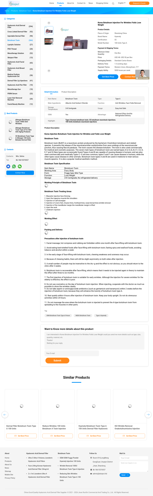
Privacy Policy (10, 478)
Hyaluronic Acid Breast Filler (20, 69)
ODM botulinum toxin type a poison (58, 315)
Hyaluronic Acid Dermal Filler (20, 26)
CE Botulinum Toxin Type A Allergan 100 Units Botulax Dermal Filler (24, 138)
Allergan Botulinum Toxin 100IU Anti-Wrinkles (22, 122)
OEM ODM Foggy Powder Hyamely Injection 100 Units (70, 459)
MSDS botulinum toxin (83, 315)
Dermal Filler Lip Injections (20, 80)
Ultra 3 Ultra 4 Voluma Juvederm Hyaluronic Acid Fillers (40, 459)
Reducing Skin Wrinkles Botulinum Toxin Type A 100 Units (70, 477)
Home (7, 458)
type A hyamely (101, 315)
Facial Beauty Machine (20, 104)
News (7, 468)
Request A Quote (139, 3)
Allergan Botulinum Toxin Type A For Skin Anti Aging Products (23, 130)
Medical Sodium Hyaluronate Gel (20, 75)
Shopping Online (102, 3)
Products (8, 461)
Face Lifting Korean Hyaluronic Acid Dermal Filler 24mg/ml (39, 467)
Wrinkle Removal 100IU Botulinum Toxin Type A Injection (72, 467)
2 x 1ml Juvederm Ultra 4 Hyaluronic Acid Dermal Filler (39, 475)
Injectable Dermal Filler (20, 36)
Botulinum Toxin (20, 40)
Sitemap (8, 471)
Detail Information (51, 92)
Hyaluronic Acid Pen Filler (20, 85)
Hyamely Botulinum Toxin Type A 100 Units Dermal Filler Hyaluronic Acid (93, 428)
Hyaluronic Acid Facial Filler (20, 63)
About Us (8, 465)
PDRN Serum (20, 93)
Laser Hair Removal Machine (20, 99)
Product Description (68, 92)
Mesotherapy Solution (20, 53)
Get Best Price (108, 77)
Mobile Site (9, 475)
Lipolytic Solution (20, 44)
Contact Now (20, 173)
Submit (57, 360)
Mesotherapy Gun (20, 89)
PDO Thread (20, 49)
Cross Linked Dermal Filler (20, 31)
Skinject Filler (20, 57)
